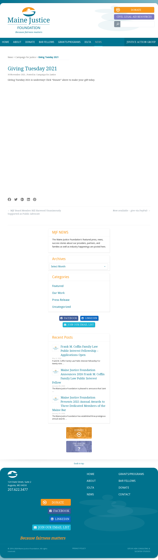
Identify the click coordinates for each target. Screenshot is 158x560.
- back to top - (79, 464)
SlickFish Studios (142, 550)
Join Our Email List (81, 324)
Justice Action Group (141, 42)
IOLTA (90, 487)
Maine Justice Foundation (28, 20)
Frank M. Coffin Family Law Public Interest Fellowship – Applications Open (79, 351)
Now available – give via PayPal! (131, 210)
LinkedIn (91, 318)
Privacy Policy (79, 547)
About (91, 480)
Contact (124, 494)
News (10, 57)
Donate (136, 9)
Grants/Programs (131, 474)
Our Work (58, 293)
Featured (58, 286)
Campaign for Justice (25, 57)
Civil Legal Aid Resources (134, 16)
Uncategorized (61, 306)
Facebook (70, 318)
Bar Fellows (126, 480)
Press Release (61, 299)
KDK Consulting (141, 547)
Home (90, 474)
